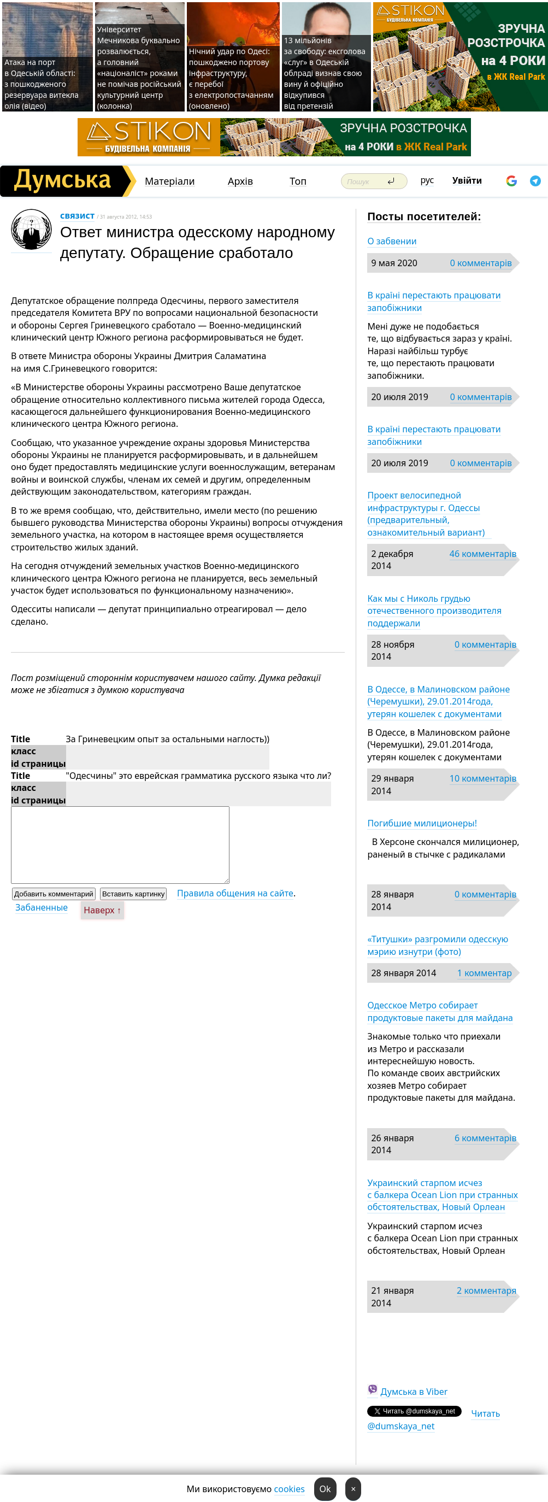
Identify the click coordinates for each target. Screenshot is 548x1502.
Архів (240, 181)
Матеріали (170, 181)
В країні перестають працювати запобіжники (433, 301)
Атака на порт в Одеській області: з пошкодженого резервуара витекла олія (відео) (41, 84)
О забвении (391, 241)
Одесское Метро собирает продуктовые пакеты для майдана (440, 1011)
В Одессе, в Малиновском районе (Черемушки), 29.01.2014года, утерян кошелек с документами (438, 701)
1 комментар (484, 973)
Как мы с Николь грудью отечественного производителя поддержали (434, 610)
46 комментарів (483, 554)
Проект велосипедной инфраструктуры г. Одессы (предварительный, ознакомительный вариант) (429, 513)
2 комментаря (486, 1290)
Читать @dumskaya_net (433, 1419)
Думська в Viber (414, 1392)
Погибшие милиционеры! (422, 823)
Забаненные (41, 907)
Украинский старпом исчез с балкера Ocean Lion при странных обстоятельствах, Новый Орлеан (442, 1195)
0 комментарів (481, 263)
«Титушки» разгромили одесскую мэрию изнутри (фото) (437, 945)
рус (427, 180)
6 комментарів (485, 1138)
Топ (298, 181)
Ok (325, 1489)
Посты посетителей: (424, 216)
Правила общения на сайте (235, 893)
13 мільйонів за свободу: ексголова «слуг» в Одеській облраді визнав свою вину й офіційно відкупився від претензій (325, 73)
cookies (289, 1489)
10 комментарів (483, 778)
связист (77, 215)
